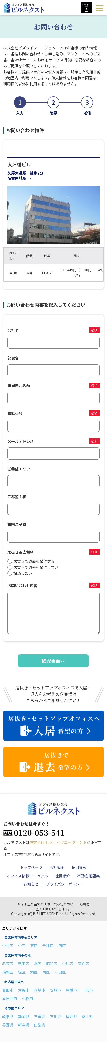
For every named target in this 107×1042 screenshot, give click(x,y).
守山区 (60, 972)
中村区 (7, 945)
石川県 (55, 1016)
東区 (34, 945)
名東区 (7, 963)
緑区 (22, 972)
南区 (46, 972)
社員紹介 (62, 875)
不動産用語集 (88, 875)
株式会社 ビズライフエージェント (58, 842)
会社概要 (57, 867)
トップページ (31, 867)
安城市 (55, 990)
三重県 (39, 1016)
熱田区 (23, 963)
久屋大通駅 (16, 173)
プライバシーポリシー (64, 884)
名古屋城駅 (16, 178)
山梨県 (39, 1025)
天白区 (83, 963)
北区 (37, 963)
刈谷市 (23, 990)
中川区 (67, 963)
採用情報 (79, 867)
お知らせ (31, 884)
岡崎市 (39, 990)
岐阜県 (7, 1016)
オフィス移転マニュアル (27, 875)
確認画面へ (53, 660)
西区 (62, 945)
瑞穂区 (7, 972)
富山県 (87, 1016)
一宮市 (87, 990)
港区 (34, 972)
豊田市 (7, 990)
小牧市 (27, 998)
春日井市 (9, 998)
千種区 (48, 945)
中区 (22, 945)
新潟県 (23, 1025)
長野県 (7, 1025)
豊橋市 (71, 990)
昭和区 (51, 963)
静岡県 (23, 1016)
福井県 (71, 1016)
